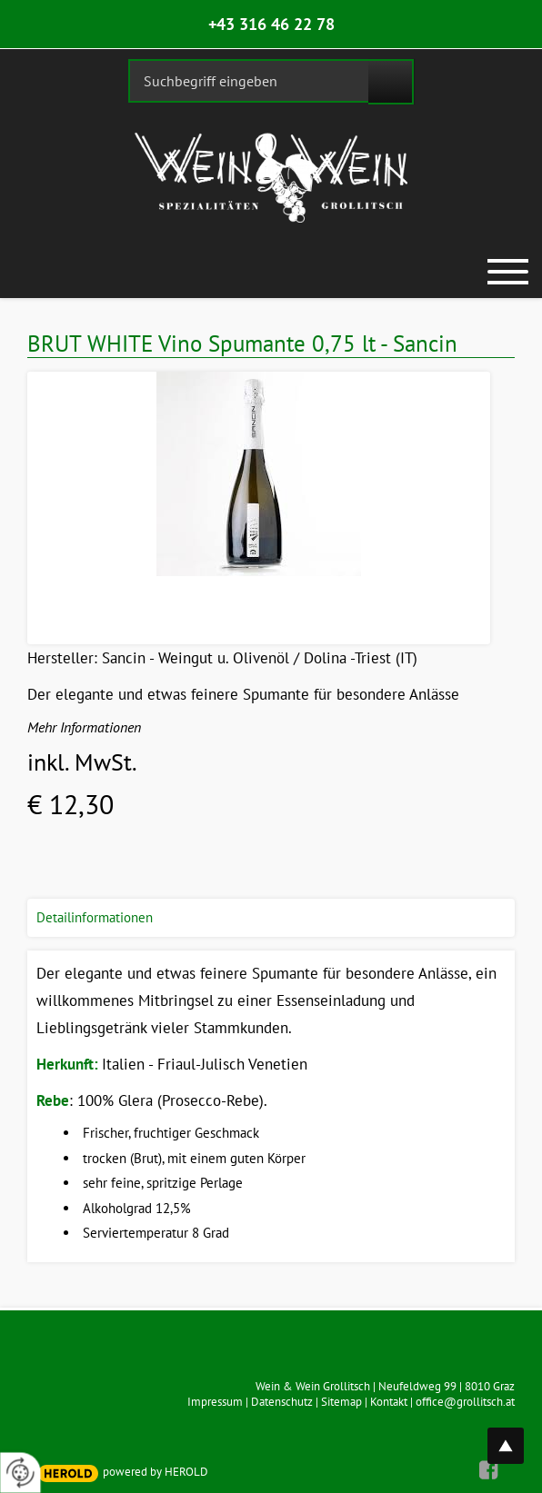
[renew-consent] (20, 1472)
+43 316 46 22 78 (271, 24)
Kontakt (388, 1401)
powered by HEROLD (155, 1471)
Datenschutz (282, 1401)
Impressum (215, 1401)
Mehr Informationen (84, 727)
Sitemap (341, 1401)
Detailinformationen (94, 917)
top (515, 1435)
